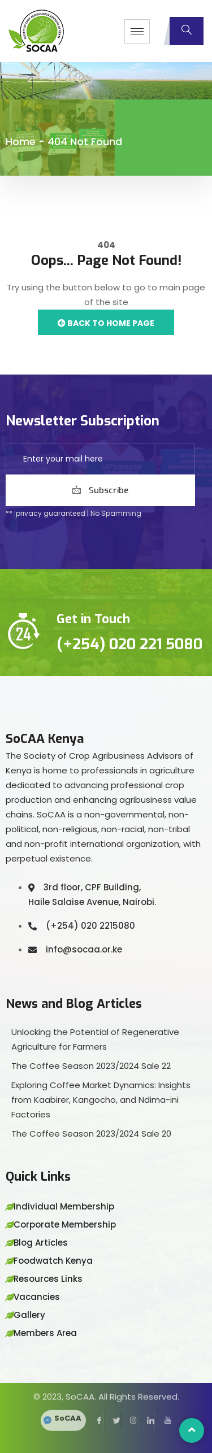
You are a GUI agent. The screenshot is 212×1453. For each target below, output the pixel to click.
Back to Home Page (106, 323)
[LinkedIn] (146, 1399)
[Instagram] (129, 1399)
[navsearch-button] (187, 31)
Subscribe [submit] (100, 490)
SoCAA (67, 1397)
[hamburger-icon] (137, 31)
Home (21, 141)
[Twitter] (112, 1399)
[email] (100, 459)
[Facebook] (95, 1399)
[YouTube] (163, 1399)
